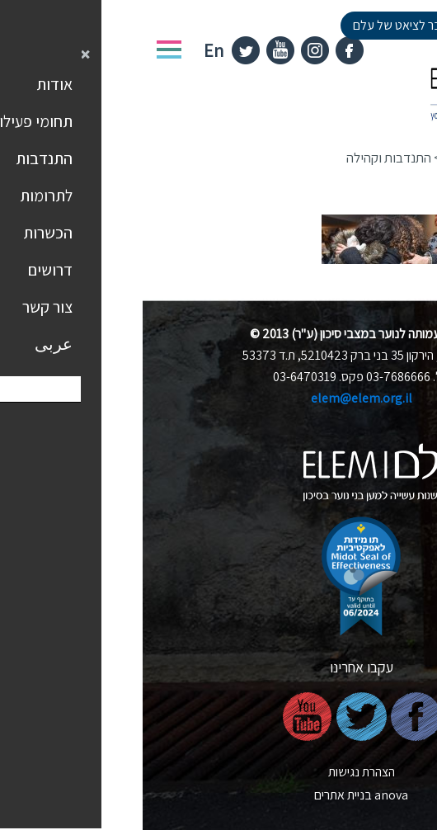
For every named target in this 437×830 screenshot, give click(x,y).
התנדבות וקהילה (246, 158)
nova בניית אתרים (218, 795)
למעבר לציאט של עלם (265, 25)
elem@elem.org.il (219, 398)
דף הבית (404, 158)
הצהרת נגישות (219, 771)
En (71, 50)
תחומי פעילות (335, 158)
